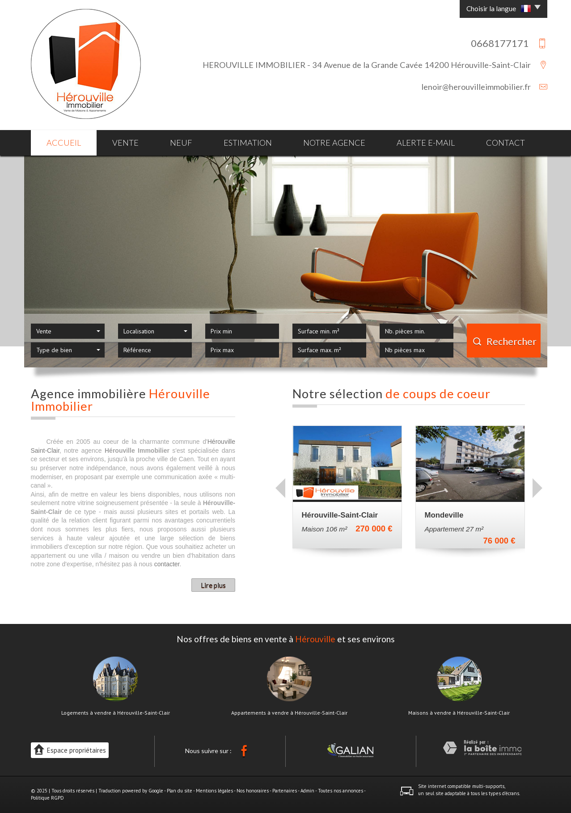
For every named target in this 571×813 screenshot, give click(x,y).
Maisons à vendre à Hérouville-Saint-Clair (459, 713)
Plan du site (179, 791)
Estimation (248, 142)
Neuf (181, 142)
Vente (125, 142)
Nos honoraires (253, 791)
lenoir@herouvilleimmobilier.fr (476, 87)
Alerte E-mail (426, 142)
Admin (307, 791)
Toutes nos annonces (340, 791)
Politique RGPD (47, 798)
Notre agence (334, 142)
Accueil (64, 142)
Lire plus (213, 585)
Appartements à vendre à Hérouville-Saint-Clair (289, 713)
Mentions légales (214, 791)
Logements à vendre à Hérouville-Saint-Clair (115, 713)
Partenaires (284, 791)
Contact (505, 142)
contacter (167, 564)
